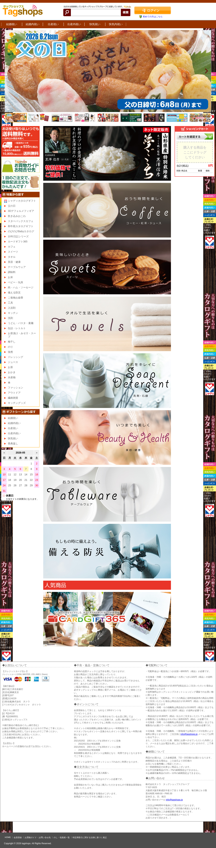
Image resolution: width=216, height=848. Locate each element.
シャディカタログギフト (22, 200)
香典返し (13, 443)
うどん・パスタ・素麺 (20, 323)
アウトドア (14, 392)
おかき (12, 372)
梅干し (12, 341)
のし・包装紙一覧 (62, 837)
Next (206, 71)
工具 (10, 302)
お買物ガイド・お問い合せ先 (38, 837)
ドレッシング (15, 357)
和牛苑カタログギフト (20, 226)
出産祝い (53, 24)
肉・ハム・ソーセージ (20, 287)
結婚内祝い (32, 24)
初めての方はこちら (153, 16)
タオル (12, 256)
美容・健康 (14, 261)
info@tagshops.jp (189, 734)
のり (10, 346)
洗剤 (10, 318)
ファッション (15, 387)
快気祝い (94, 24)
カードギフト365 (17, 241)
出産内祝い (74, 24)
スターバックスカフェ (20, 221)
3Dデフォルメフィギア (21, 210)
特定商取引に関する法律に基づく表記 (90, 837)
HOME (8, 837)
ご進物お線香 (15, 297)
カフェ (12, 246)
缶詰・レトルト (17, 328)
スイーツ (13, 251)
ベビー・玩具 (15, 282)
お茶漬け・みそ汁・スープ (22, 335)
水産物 (12, 377)
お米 (10, 277)
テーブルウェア (17, 267)
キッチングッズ (17, 402)
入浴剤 (12, 307)
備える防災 (14, 292)
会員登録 (18, 837)
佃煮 (10, 351)
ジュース (13, 362)
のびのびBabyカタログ (21, 231)
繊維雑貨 (13, 397)
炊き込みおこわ (17, 216)
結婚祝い (11, 24)
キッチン (13, 312)
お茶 (10, 367)
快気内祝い (116, 24)
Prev (10, 71)
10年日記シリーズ (18, 236)
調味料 (12, 272)
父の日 (12, 205)
